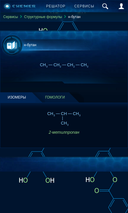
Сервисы (84, 6)
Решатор (55, 6)
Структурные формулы (43, 17)
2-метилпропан (64, 132)
